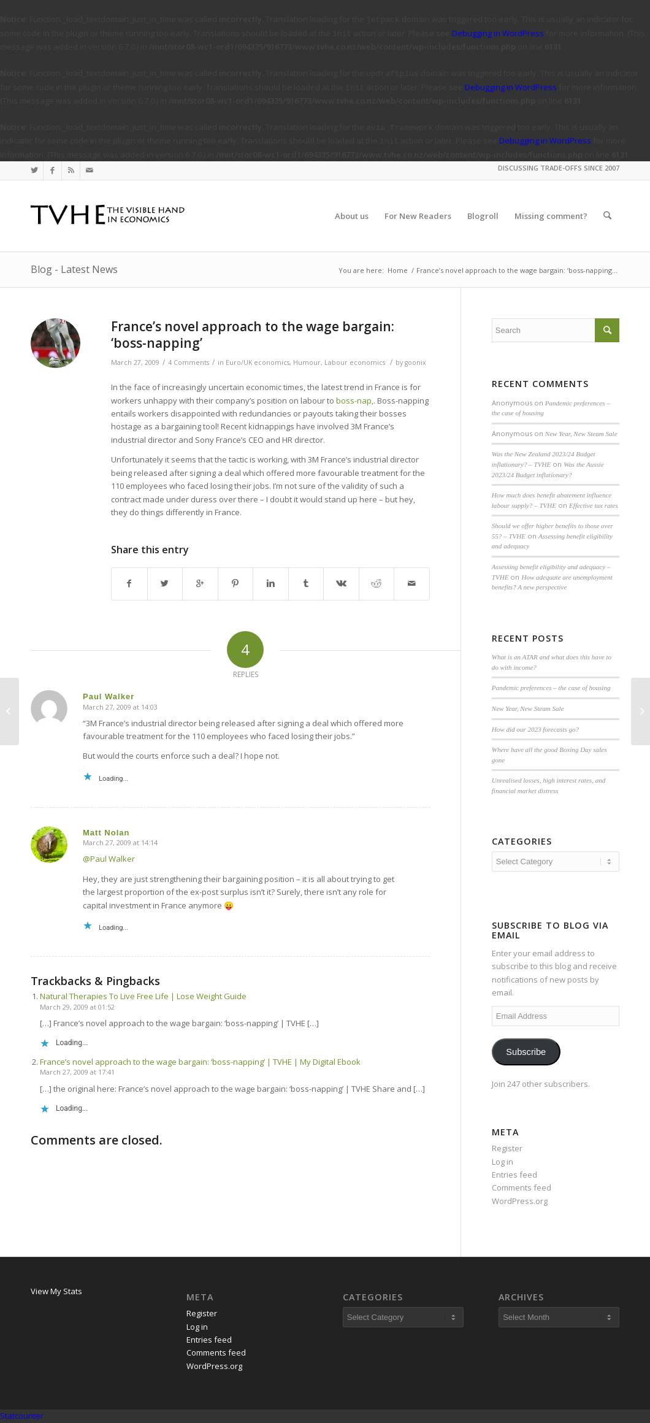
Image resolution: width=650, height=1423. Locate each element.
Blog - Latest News (74, 269)
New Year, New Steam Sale (581, 433)
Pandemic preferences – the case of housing (551, 687)
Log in (502, 1161)
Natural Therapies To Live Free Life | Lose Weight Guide (143, 996)
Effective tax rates (593, 505)
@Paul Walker (109, 858)
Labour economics (354, 362)
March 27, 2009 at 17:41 (77, 1071)
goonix (415, 362)
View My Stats (56, 1291)
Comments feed (521, 1187)
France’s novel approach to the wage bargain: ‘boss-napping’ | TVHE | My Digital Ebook (200, 1061)
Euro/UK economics (257, 362)
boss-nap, (354, 400)
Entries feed (514, 1174)
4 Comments (188, 362)
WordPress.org (520, 1200)
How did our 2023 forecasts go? (535, 729)
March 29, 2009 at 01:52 (77, 1006)
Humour (307, 362)
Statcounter (22, 1415)
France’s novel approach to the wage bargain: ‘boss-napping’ (252, 334)
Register (507, 1148)
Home (398, 270)
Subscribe (526, 1052)
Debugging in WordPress (498, 33)
